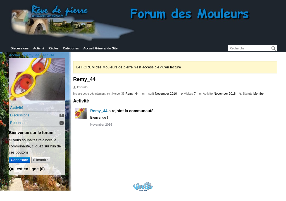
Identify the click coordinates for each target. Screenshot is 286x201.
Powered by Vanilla (143, 186)
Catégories (71, 48)
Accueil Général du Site (100, 48)
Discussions (20, 48)
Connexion (19, 160)
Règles (54, 48)
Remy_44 (99, 111)
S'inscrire (40, 160)
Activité (38, 48)
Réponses (18, 123)
